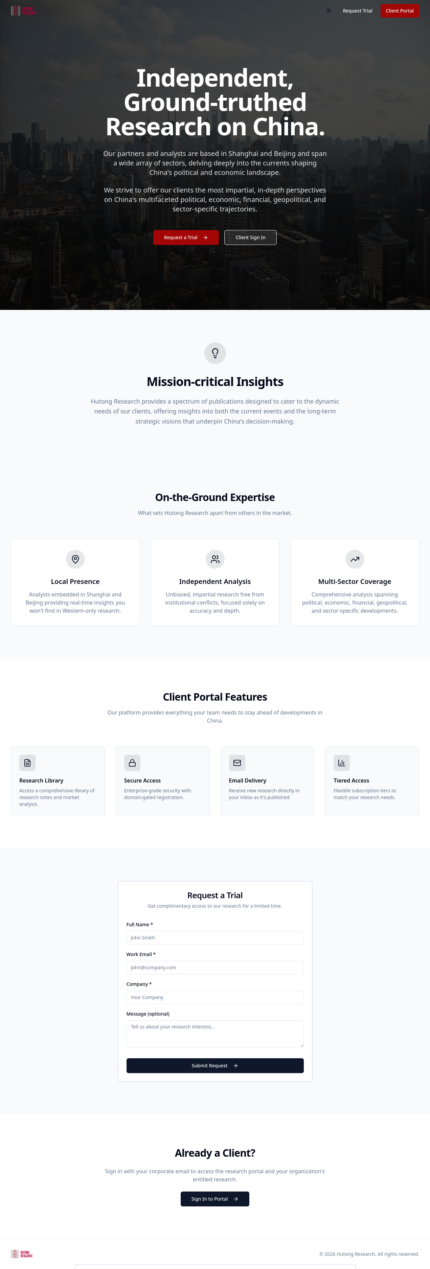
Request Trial (357, 10)
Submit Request (215, 1065)
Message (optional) (148, 1014)
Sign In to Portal (215, 1199)
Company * (139, 984)
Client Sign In (250, 237)
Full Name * (140, 924)
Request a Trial (186, 237)
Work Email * (141, 954)
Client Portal (400, 10)
